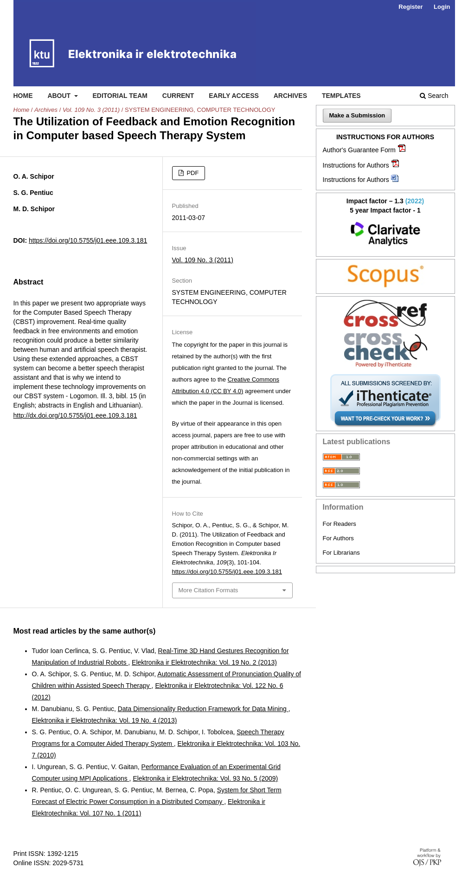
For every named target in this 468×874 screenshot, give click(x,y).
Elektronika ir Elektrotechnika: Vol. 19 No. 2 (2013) (204, 662)
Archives (290, 95)
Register (410, 6)
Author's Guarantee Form (359, 150)
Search (434, 95)
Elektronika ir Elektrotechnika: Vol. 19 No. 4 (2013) (104, 720)
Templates (341, 95)
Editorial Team (119, 95)
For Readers (339, 523)
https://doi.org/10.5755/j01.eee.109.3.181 (88, 240)
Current (178, 95)
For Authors (338, 538)
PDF (192, 172)
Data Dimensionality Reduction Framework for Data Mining (203, 708)
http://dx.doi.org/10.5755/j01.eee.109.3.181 (75, 415)
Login (442, 6)
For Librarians (341, 552)
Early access (234, 95)
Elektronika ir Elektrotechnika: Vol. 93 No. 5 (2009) (205, 778)
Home (23, 95)
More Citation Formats (208, 590)
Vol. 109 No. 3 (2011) (91, 109)
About (59, 95)
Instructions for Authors (356, 165)
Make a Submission (357, 115)
